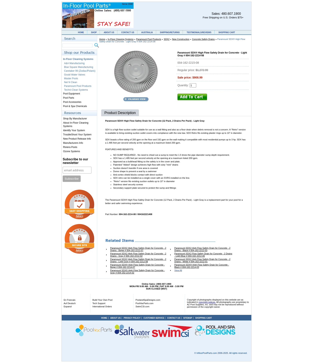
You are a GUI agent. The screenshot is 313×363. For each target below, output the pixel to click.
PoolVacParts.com (145, 303)
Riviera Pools (70, 147)
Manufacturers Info (73, 143)
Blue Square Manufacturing (78, 67)
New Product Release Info (77, 138)
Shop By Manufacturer (75, 118)
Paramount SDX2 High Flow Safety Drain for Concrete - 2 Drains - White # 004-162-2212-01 (202, 260)
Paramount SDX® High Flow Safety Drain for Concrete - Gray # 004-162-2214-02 (137, 271)
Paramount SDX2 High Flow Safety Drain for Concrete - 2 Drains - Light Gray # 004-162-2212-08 (138, 260)
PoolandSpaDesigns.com (148, 300)
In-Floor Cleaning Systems (121, 39)
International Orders (102, 306)
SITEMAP (187, 318)
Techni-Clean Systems (76, 89)
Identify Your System (74, 130)
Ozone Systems (71, 151)
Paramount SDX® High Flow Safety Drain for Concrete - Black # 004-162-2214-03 (201, 266)
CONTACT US (127, 32)
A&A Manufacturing (74, 63)
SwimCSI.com (142, 306)
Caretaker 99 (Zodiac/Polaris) (79, 70)
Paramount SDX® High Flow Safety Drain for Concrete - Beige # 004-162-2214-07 (137, 266)
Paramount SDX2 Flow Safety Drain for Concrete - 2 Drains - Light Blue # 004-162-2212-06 (203, 254)
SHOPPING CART (226, 32)
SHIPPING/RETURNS (170, 32)
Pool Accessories (72, 102)
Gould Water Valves (74, 74)
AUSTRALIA (147, 32)
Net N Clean (70, 82)
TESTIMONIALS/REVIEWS (199, 32)
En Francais (69, 300)
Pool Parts (68, 97)
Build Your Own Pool (102, 300)
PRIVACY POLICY (132, 318)
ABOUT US (109, 32)
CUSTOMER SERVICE (154, 318)
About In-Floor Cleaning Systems (75, 124)
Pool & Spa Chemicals (75, 106)
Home (102, 39)
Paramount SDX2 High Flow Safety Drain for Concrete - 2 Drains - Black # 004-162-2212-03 (202, 249)
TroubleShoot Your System (77, 134)
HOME (81, 32)
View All (178, 270)
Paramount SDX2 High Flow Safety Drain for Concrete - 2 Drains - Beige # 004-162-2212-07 (138, 249)
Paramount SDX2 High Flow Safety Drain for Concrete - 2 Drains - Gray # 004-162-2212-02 (138, 254)
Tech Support (98, 303)
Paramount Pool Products (148, 39)
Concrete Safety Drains (203, 39)
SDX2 (166, 39)
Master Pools (71, 78)
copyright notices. (207, 302)
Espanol (68, 306)
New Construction (180, 39)
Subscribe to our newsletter (75, 161)
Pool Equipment (71, 93)
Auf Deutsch (70, 303)
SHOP (94, 32)
